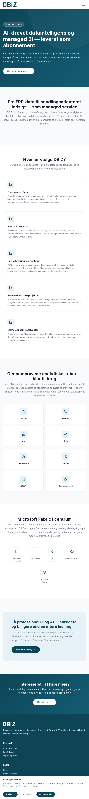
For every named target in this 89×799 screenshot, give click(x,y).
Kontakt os (44, 702)
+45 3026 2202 (10, 748)
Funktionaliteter (10, 773)
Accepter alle (45, 794)
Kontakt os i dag (26, 649)
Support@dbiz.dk (11, 755)
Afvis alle (10, 794)
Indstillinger (27, 794)
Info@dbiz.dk (9, 752)
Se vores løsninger (18, 71)
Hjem (5, 770)
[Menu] (83, 5)
